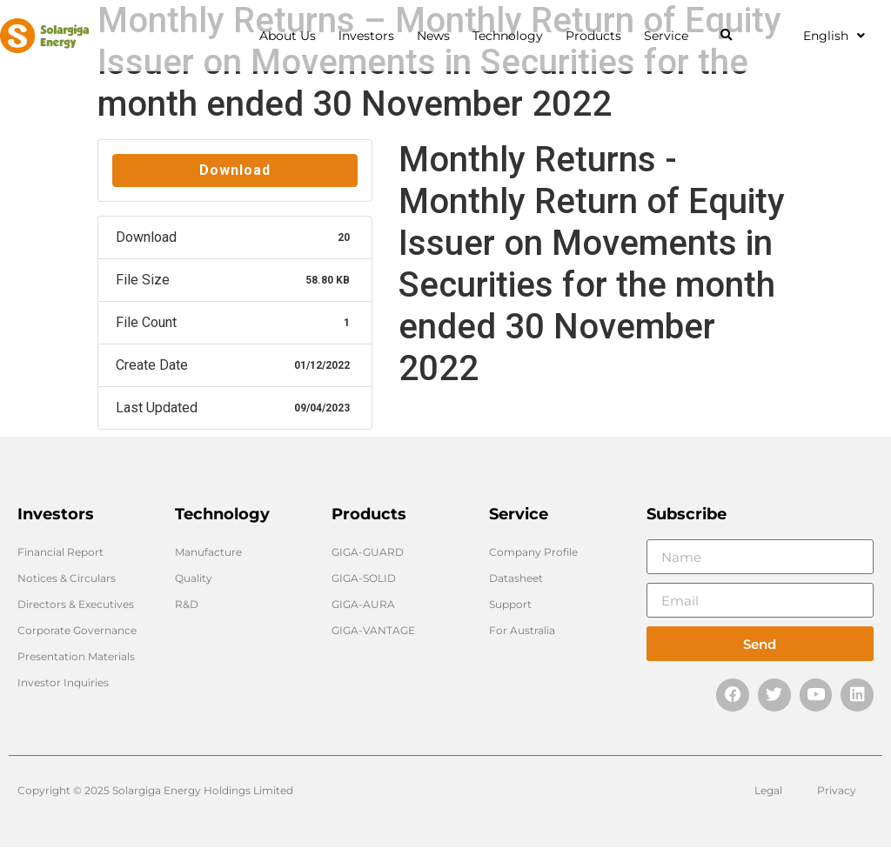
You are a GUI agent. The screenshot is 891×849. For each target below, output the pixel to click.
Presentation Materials (76, 656)
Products (598, 35)
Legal (768, 792)
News (438, 35)
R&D (186, 604)
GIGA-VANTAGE (373, 630)
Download (235, 170)
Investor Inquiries (63, 682)
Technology (512, 35)
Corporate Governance (77, 630)
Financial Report (60, 551)
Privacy (836, 792)
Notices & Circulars (66, 578)
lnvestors (370, 35)
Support (510, 604)
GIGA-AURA (363, 604)
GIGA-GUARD (368, 551)
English (834, 35)
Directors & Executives (75, 604)
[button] (726, 36)
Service (670, 35)
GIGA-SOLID (364, 578)
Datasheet (516, 578)
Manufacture (208, 551)
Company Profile (533, 551)
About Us (292, 35)
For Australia (522, 630)
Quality (193, 578)
